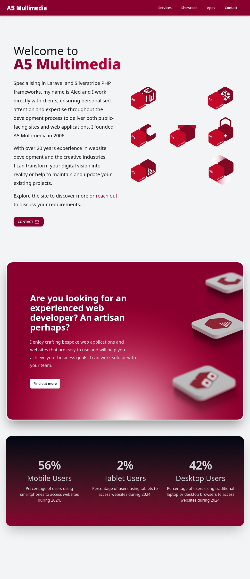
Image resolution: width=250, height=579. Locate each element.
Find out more (45, 383)
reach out (106, 195)
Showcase (189, 7)
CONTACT (29, 221)
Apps (211, 7)
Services (165, 7)
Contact (231, 7)
